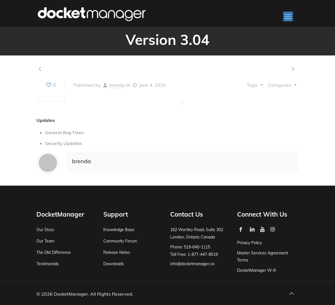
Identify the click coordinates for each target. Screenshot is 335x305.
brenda (117, 85)
